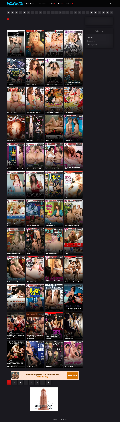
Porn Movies (30, 4)
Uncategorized (92, 45)
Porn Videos (41, 4)
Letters (67, 4)
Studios (50, 4)
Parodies (90, 37)
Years (59, 4)
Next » (48, 382)
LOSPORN (64, 419)
